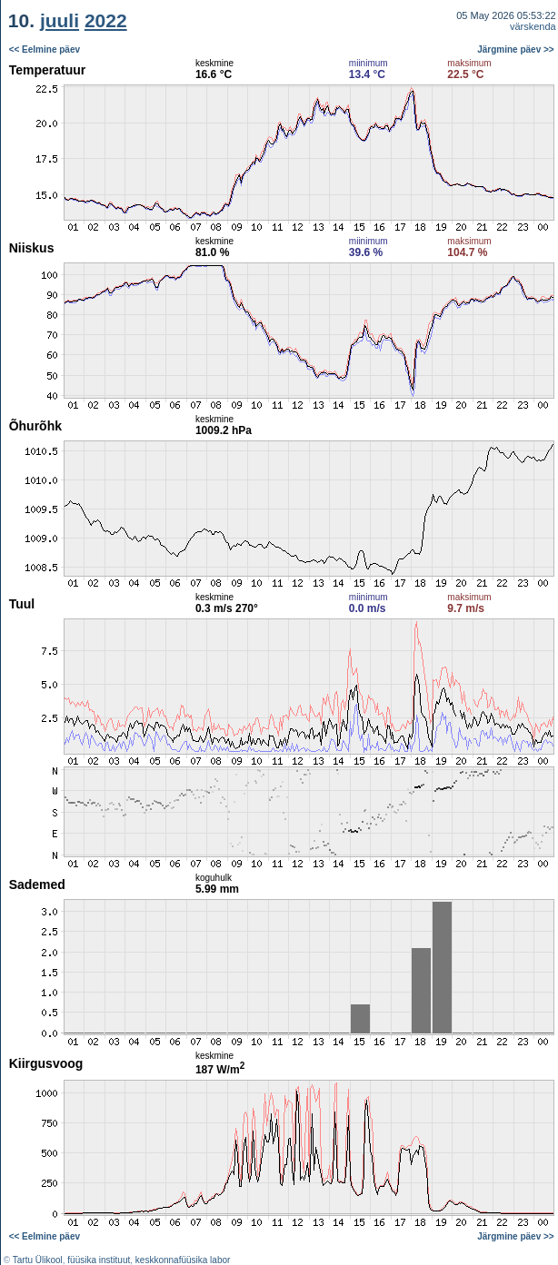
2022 (106, 20)
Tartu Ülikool (38, 1260)
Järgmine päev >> (515, 49)
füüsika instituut (98, 1260)
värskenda (533, 26)
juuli (59, 20)
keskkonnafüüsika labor (183, 1260)
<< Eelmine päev (44, 49)
